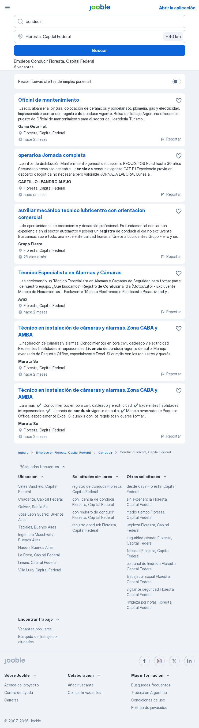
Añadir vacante (81, 685)
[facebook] (144, 661)
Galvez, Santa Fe (33, 506)
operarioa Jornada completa (52, 155)
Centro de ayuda (18, 692)
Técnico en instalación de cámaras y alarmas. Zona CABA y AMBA (87, 393)
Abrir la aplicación (177, 7)
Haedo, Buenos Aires (36, 547)
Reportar (170, 139)
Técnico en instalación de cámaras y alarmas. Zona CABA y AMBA (87, 331)
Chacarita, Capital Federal (40, 499)
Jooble (35, 721)
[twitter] (174, 661)
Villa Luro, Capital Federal (39, 570)
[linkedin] (189, 661)
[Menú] (7, 7)
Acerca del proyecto (21, 685)
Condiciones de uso (148, 700)
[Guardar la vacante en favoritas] (178, 100)
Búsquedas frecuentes (43, 467)
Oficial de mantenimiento (48, 100)
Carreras (11, 700)
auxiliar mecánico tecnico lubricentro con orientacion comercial (81, 214)
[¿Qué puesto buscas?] (99, 21)
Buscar (99, 50)
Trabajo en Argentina (149, 692)
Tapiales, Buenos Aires (37, 527)
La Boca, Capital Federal (39, 555)
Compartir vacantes (84, 692)
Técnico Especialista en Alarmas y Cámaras (70, 272)
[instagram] (159, 661)
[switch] (176, 81)
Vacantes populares (35, 629)
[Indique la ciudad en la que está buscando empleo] (99, 36)
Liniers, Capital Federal (37, 562)
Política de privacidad (149, 707)
